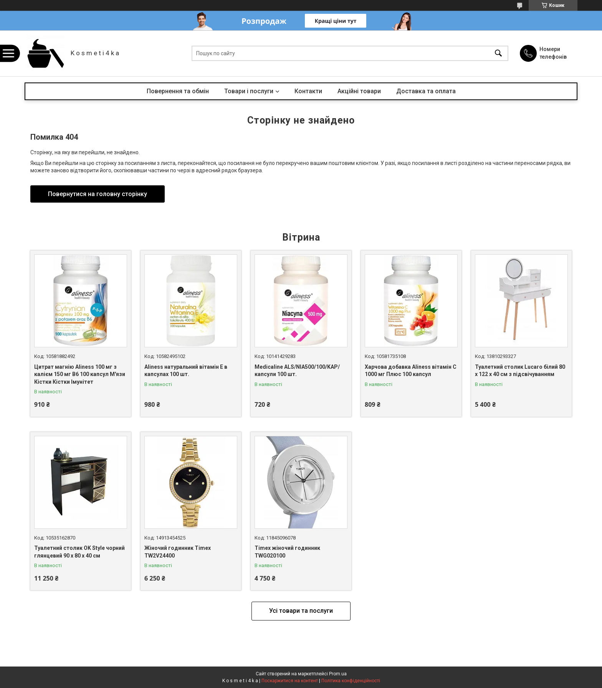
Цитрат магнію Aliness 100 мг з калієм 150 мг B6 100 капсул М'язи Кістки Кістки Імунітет (79, 374)
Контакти (308, 91)
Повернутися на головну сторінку (97, 194)
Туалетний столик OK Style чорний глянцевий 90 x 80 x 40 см (79, 552)
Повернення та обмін (178, 91)
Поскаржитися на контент (289, 680)
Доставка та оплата (426, 91)
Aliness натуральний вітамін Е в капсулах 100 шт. (185, 371)
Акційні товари (359, 91)
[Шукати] (498, 53)
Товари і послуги (248, 91)
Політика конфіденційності (350, 680)
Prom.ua (338, 673)
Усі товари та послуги (301, 610)
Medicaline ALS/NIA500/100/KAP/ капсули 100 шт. (297, 371)
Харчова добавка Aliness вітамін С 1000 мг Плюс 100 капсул (410, 371)
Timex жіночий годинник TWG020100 (287, 552)
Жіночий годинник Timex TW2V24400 (177, 552)
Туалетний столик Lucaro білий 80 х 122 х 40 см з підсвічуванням (520, 371)
